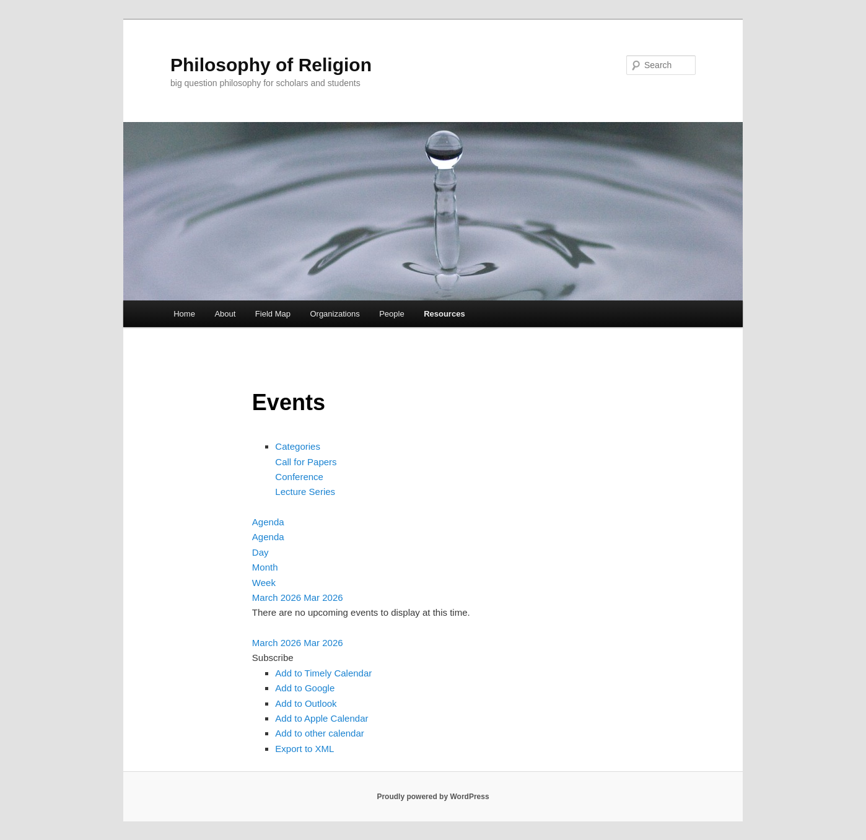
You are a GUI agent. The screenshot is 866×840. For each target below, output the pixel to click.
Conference (299, 476)
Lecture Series (305, 491)
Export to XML (304, 748)
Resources (444, 313)
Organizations (334, 313)
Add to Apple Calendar (321, 718)
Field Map (273, 313)
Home (184, 313)
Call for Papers (305, 462)
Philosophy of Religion (271, 65)
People (391, 313)
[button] (273, 657)
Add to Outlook (305, 703)
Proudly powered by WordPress (433, 796)
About (224, 313)
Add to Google (305, 688)
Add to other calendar (319, 733)
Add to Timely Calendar (323, 673)
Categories (297, 446)
